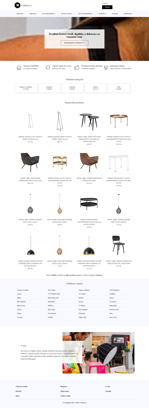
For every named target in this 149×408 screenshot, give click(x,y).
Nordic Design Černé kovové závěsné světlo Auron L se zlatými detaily (89, 263)
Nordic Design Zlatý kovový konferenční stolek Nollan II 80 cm (118, 139)
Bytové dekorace (85, 14)
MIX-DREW (21, 302)
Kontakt (108, 391)
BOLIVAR (51, 310)
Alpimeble (113, 306)
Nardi (19, 313)
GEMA (50, 317)
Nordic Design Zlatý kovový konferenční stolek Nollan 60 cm (60, 180)
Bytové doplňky (49, 14)
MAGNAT (51, 302)
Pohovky (102, 14)
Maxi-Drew (21, 306)
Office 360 (82, 317)
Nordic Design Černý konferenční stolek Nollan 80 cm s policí (89, 222)
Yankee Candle (22, 290)
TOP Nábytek (114, 290)
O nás (107, 386)
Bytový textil (66, 14)
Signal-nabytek (84, 290)
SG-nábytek (83, 310)
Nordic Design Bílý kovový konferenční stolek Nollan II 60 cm (118, 180)
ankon (19, 294)
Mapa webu (65, 391)
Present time (114, 310)
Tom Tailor (51, 290)
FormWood (52, 313)
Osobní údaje (65, 396)
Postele (115, 14)
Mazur (111, 298)
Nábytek (20, 14)
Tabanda (82, 313)
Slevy (18, 396)
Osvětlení (127, 14)
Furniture (112, 302)
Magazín (64, 386)
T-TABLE (82, 306)
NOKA (81, 298)
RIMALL (51, 306)
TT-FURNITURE (54, 294)
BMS (19, 298)
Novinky (18, 391)
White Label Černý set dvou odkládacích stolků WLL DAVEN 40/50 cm (89, 139)
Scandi (19, 317)
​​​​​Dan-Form (113, 317)
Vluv (111, 313)
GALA (19, 310)
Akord (81, 302)
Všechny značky (22, 386)
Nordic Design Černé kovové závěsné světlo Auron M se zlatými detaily (30, 263)
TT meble (82, 294)
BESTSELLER (53, 298)
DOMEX (112, 294)
